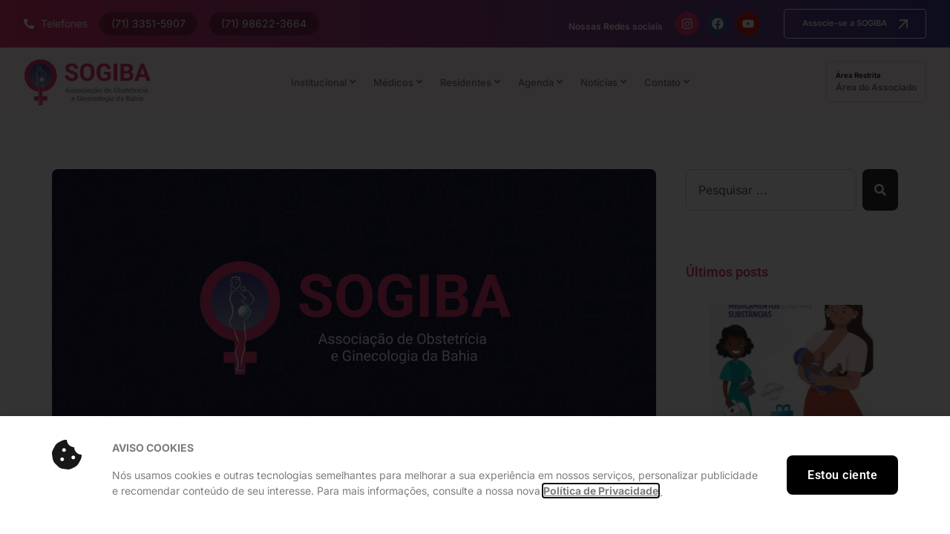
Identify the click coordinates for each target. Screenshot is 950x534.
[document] (475, 267)
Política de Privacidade (600, 490)
